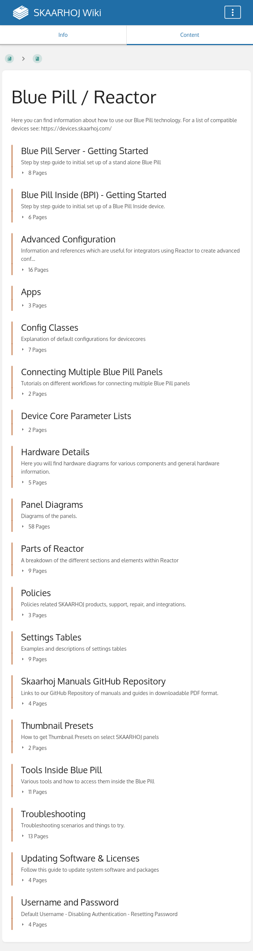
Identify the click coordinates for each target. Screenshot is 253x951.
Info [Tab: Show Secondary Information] (63, 35)
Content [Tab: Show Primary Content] (189, 35)
